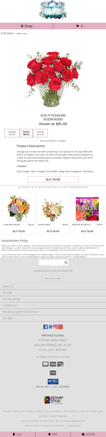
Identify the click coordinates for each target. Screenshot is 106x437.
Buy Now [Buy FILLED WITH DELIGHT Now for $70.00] (19, 231)
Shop (26, 26)
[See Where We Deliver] (53, 278)
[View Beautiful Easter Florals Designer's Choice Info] (87, 209)
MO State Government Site (70, 421)
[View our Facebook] (45, 328)
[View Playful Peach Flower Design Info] (53, 209)
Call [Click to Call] (17, 434)
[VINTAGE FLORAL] (53, 18)
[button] (53, 381)
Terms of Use (74, 426)
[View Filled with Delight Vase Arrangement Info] (18, 209)
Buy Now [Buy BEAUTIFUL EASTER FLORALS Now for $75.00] (87, 231)
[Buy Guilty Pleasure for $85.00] (53, 179)
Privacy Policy (33, 426)
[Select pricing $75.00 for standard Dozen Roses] (12, 133)
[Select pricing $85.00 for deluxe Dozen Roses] (26, 133)
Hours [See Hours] (88, 434)
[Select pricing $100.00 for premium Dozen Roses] (40, 133)
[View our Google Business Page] (50, 328)
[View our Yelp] (60, 328)
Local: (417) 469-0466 (53, 350)
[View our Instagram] (55, 328)
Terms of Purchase (53, 426)
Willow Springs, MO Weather (37, 421)
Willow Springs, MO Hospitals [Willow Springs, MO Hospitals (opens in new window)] (61, 411)
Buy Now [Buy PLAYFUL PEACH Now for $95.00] (53, 231)
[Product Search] (53, 262)
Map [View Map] (53, 434)
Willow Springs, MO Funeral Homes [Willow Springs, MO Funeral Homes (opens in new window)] (22, 411)
